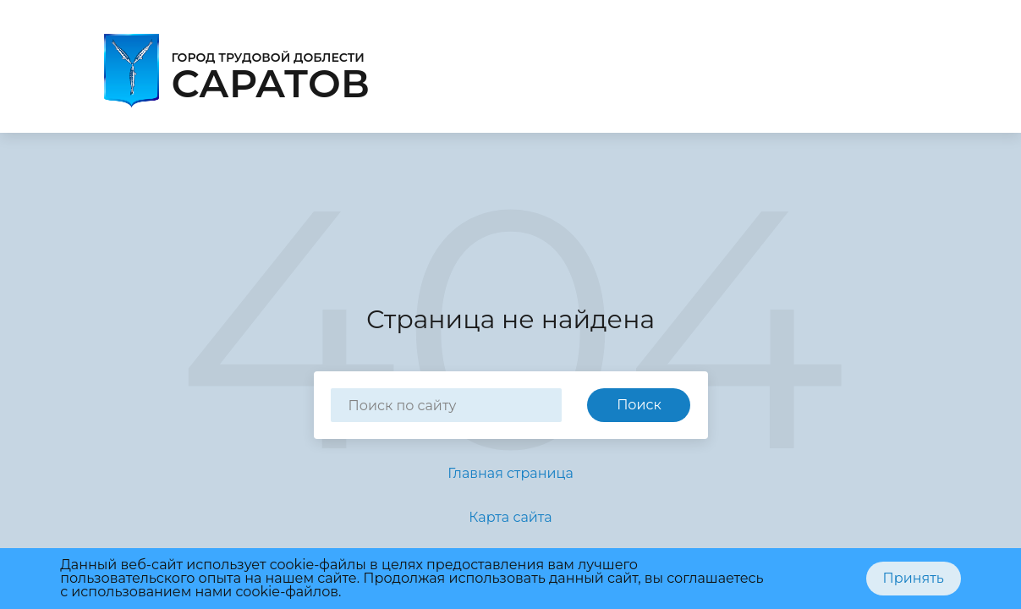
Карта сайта (510, 517)
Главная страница (510, 473)
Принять (913, 578)
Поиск (639, 405)
